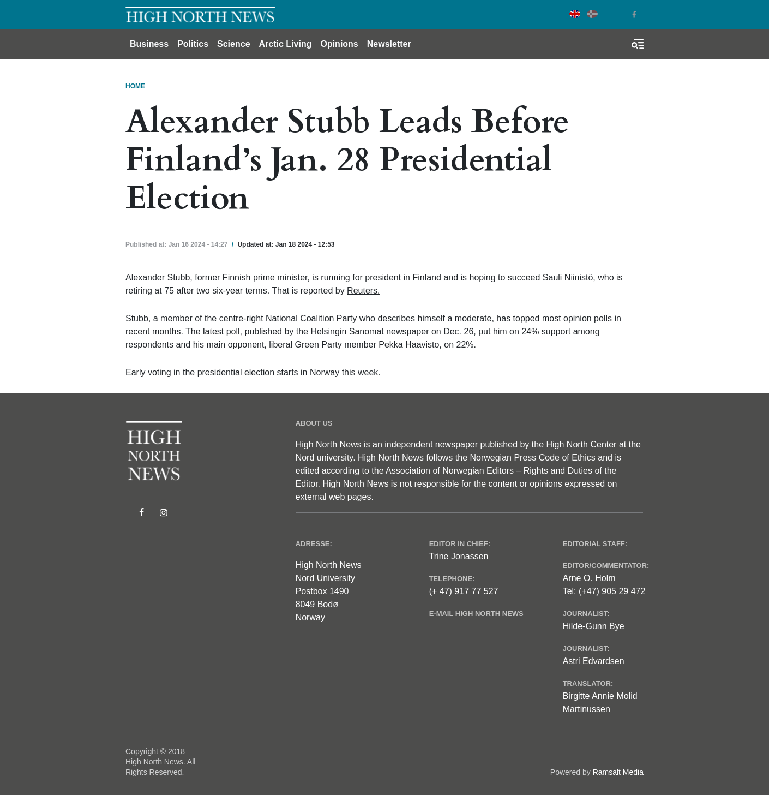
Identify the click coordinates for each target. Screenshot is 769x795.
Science (233, 44)
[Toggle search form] (638, 44)
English (574, 14)
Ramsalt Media (618, 772)
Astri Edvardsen (593, 661)
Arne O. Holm (589, 578)
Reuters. (363, 290)
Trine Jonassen (459, 556)
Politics (192, 44)
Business (149, 44)
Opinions (339, 44)
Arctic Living (285, 44)
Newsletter (389, 44)
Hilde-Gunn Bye (593, 626)
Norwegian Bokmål (592, 14)
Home (135, 86)
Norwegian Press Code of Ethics (532, 457)
